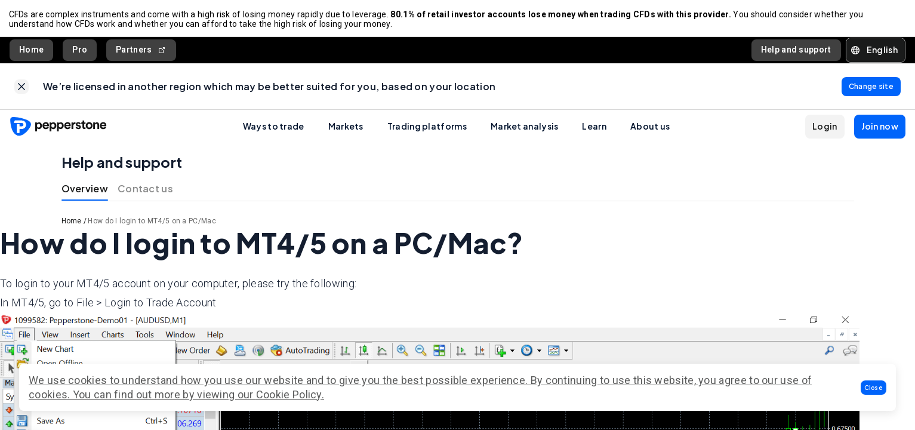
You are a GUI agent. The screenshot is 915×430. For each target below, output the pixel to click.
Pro (79, 51)
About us (650, 129)
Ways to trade (273, 129)
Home (31, 51)
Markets (345, 129)
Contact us (145, 192)
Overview (84, 192)
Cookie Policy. (290, 394)
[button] (874, 387)
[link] (21, 89)
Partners (141, 52)
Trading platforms (427, 129)
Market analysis (525, 129)
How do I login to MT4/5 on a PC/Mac (152, 224)
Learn (594, 129)
